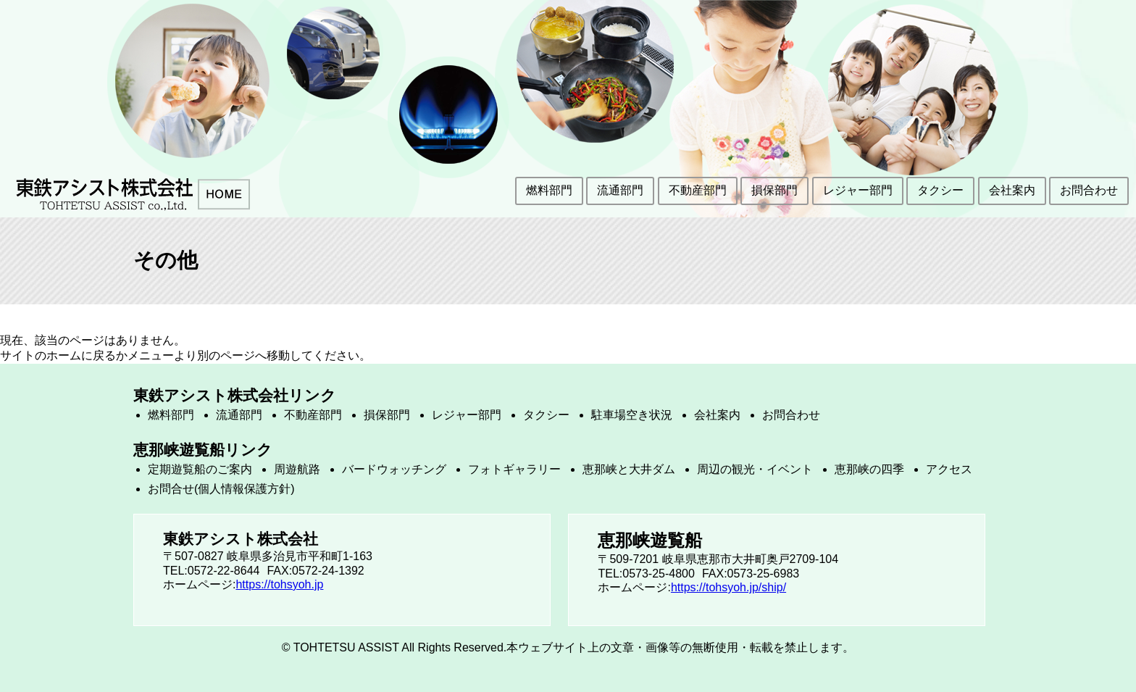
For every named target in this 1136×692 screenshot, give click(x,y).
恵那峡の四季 (869, 469)
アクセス (949, 469)
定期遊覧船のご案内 (200, 469)
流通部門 (620, 190)
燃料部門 (549, 190)
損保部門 (774, 190)
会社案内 (1012, 190)
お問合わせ (1089, 190)
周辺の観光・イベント (755, 469)
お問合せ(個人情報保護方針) (221, 489)
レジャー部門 (858, 190)
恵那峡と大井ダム (628, 469)
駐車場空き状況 (631, 415)
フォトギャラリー (514, 469)
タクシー (940, 190)
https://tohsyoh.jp (279, 584)
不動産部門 (698, 190)
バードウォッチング (394, 469)
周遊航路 (297, 469)
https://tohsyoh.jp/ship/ (728, 587)
